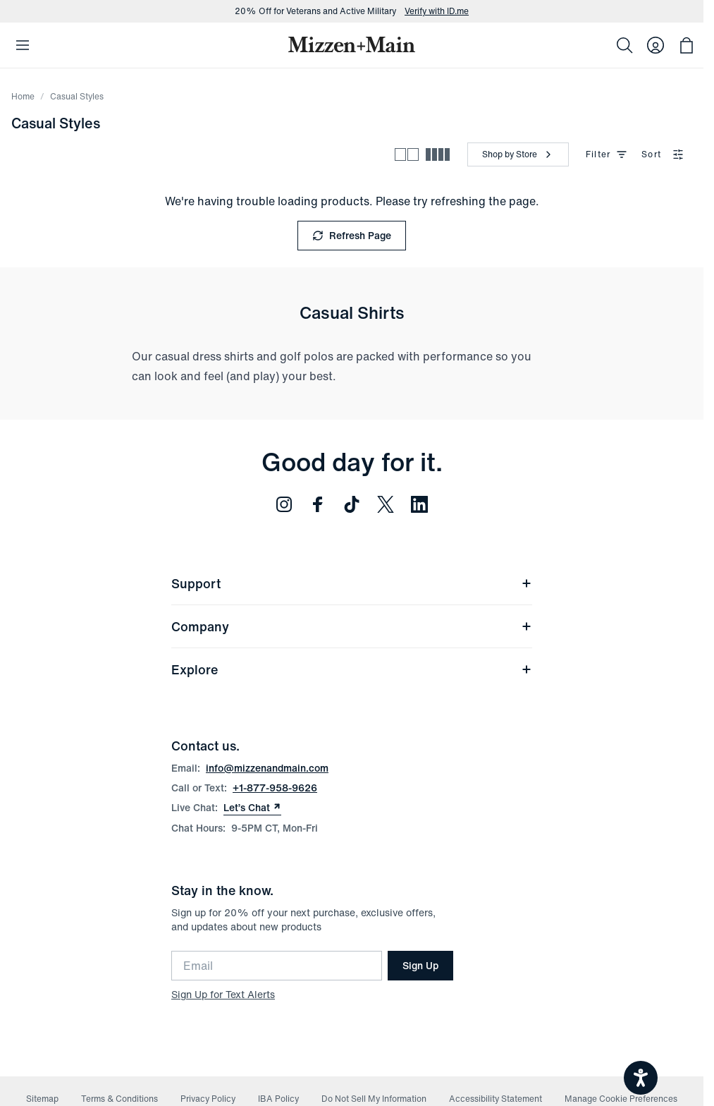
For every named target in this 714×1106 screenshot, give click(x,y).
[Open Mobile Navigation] (22, 45)
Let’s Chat (252, 808)
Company (351, 626)
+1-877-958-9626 (275, 787)
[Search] (624, 45)
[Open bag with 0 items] (686, 45)
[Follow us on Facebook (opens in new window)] (318, 504)
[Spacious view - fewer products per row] (406, 154)
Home (23, 96)
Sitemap (42, 1099)
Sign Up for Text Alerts (223, 994)
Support (351, 583)
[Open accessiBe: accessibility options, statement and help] (641, 1078)
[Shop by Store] (518, 154)
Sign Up (420, 965)
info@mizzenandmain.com (267, 767)
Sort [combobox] (662, 154)
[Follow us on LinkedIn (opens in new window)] (419, 504)
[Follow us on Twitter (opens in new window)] (385, 504)
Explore (351, 669)
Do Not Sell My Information (373, 1099)
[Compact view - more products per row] (437, 154)
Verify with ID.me (437, 11)
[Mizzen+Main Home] (351, 44)
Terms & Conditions (119, 1099)
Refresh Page (351, 235)
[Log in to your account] (655, 45)
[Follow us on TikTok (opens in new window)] (351, 504)
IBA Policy (278, 1099)
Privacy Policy (207, 1099)
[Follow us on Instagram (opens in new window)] (284, 504)
